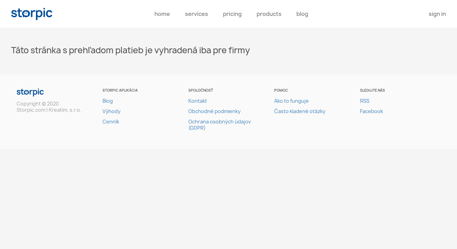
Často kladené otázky (299, 111)
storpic (32, 14)
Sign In (437, 14)
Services (196, 14)
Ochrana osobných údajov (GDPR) (219, 124)
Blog (302, 14)
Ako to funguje (291, 101)
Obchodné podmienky (214, 111)
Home (162, 14)
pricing (232, 14)
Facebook (371, 111)
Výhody (111, 111)
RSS (364, 101)
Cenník (110, 121)
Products (269, 14)
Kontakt (197, 101)
